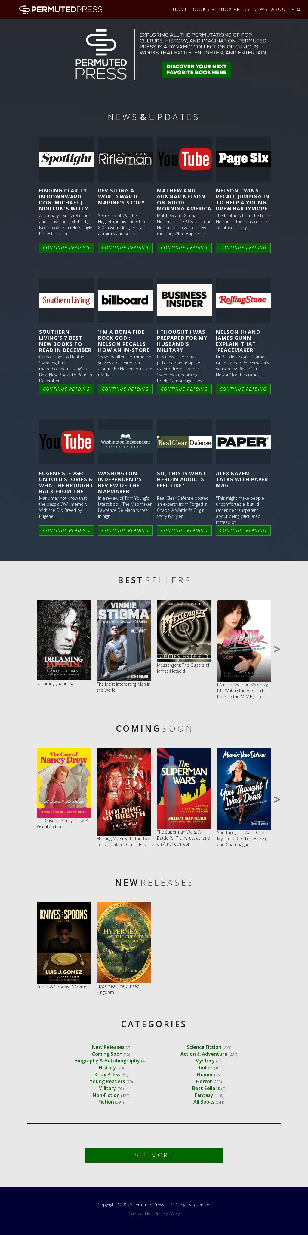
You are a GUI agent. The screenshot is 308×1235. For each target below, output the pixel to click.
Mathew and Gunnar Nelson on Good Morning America (184, 199)
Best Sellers (206, 1088)
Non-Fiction (106, 1095)
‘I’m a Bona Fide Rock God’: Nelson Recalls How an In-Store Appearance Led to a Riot (124, 347)
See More (154, 1155)
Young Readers (107, 1081)
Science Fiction (204, 1047)
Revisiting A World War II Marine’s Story (121, 196)
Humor (205, 1074)
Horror (204, 1081)
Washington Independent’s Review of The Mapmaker (120, 482)
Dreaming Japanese (55, 683)
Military (107, 1088)
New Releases (108, 1047)
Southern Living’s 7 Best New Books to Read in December (65, 340)
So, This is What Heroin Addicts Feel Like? (181, 479)
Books (202, 9)
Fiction (106, 1101)
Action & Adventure (203, 1054)
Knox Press (234, 9)
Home (180, 9)
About (282, 9)
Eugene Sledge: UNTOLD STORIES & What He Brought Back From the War (66, 485)
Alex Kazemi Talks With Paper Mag (242, 479)
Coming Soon (107, 1054)
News (260, 9)
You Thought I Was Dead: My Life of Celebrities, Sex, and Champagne (242, 838)
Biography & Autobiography (107, 1060)
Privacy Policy (167, 1214)
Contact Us (139, 1214)
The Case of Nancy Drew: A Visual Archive (62, 823)
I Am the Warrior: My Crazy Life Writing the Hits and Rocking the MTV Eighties (242, 690)
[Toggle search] (299, 9)
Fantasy (204, 1095)
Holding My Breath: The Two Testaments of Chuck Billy (123, 841)
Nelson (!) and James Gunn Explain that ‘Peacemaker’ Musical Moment (242, 344)
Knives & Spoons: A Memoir (63, 987)
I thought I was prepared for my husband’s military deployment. (182, 344)
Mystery (205, 1060)
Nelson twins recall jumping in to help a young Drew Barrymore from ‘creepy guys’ (243, 205)
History (107, 1067)
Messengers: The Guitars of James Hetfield (183, 668)
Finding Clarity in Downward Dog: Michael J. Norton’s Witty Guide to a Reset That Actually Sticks (64, 208)
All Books (203, 1101)
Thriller (204, 1067)
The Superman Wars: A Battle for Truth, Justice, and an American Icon (183, 838)
